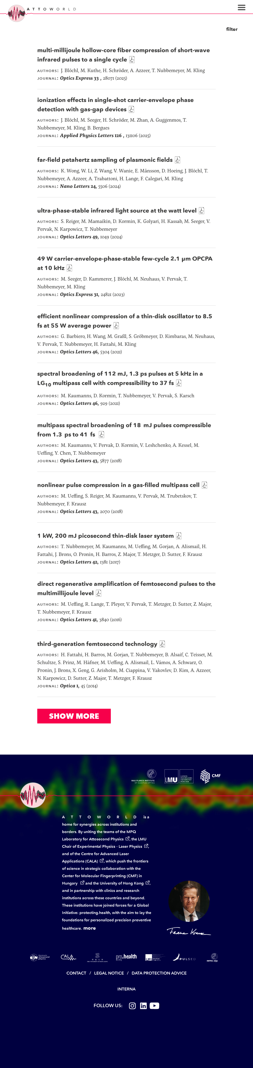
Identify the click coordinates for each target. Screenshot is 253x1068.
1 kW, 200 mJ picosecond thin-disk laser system (105, 535)
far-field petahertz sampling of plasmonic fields (105, 159)
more (89, 928)
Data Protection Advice (159, 973)
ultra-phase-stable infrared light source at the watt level (117, 210)
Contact (76, 973)
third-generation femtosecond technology (97, 643)
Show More (74, 716)
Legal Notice (109, 973)
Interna (126, 989)
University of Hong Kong (122, 883)
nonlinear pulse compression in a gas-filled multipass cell (118, 485)
